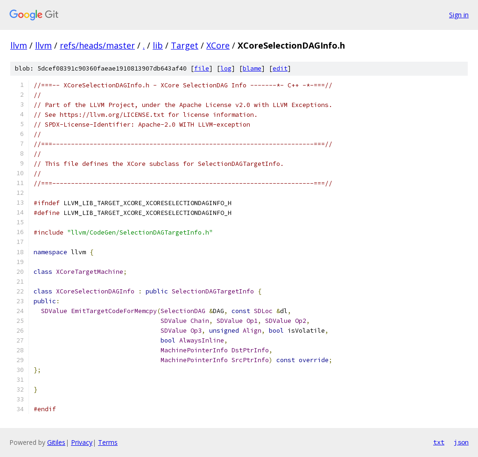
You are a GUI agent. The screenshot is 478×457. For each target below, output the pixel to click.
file (201, 68)
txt (438, 442)
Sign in (459, 14)
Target (184, 45)
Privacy (81, 442)
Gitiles (56, 442)
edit (280, 68)
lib (158, 45)
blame (252, 68)
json (461, 442)
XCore (218, 45)
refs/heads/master (97, 45)
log (226, 68)
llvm (18, 45)
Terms (108, 442)
